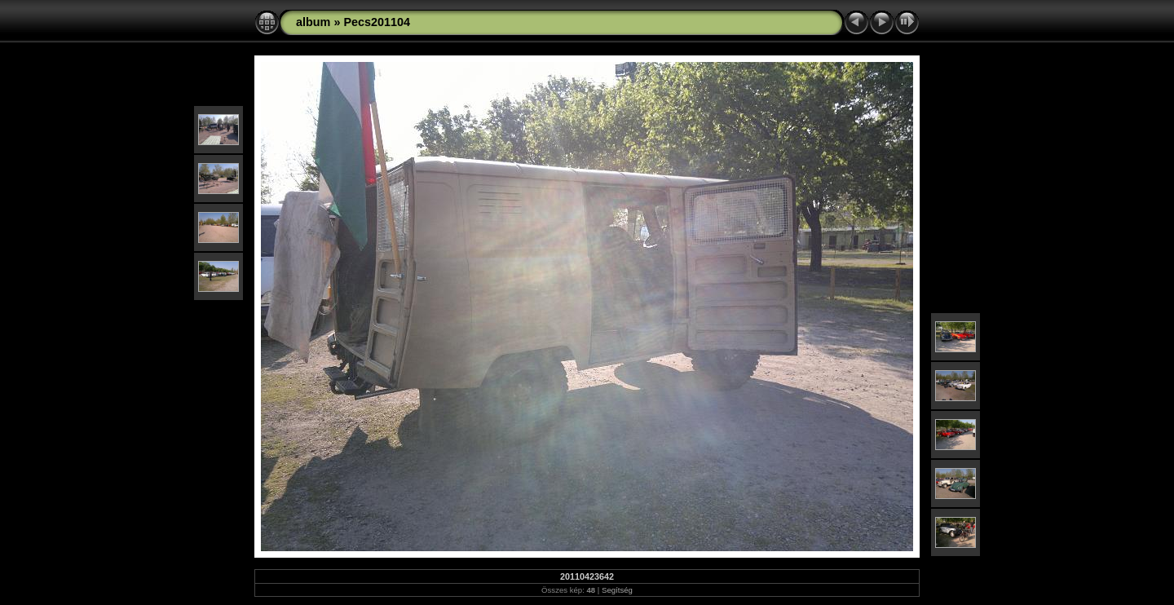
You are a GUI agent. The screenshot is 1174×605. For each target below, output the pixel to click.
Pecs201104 (376, 22)
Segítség (617, 589)
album (313, 22)
